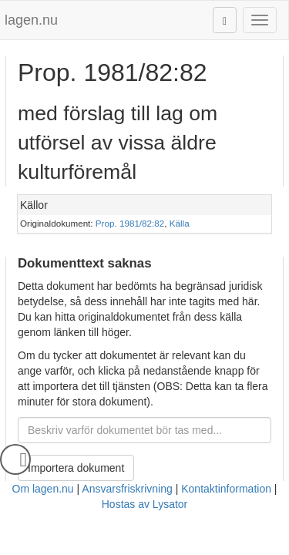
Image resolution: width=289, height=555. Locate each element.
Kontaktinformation (226, 489)
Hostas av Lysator (145, 504)
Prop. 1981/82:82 (130, 223)
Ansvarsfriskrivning (127, 489)
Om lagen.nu (43, 489)
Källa (180, 223)
